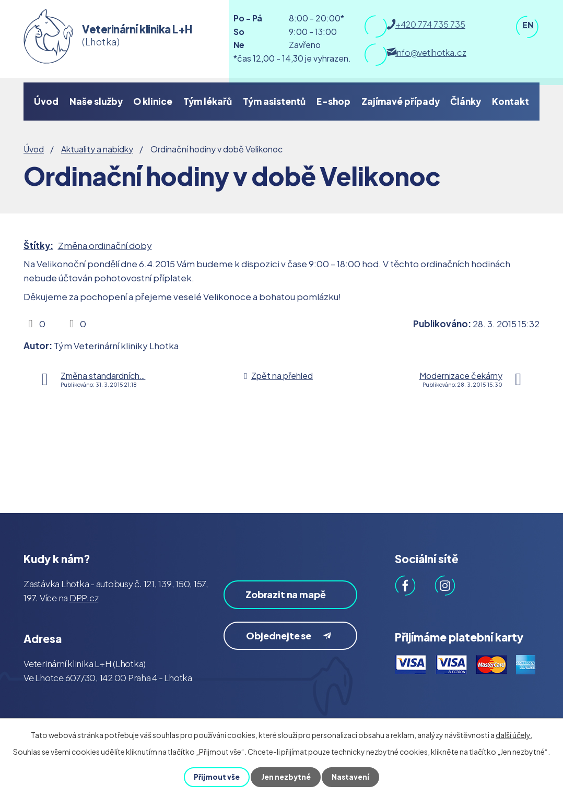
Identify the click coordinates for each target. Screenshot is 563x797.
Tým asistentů (274, 101)
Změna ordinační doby (105, 245)
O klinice (152, 101)
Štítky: (38, 245)
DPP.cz (84, 597)
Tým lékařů (207, 101)
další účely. (514, 735)
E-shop (333, 101)
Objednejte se (291, 652)
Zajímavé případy (400, 101)
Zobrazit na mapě (277, 602)
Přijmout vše (216, 777)
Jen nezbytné (285, 777)
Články (465, 101)
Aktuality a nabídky (97, 149)
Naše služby (96, 101)
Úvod (46, 101)
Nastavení (351, 777)
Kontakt (510, 101)
